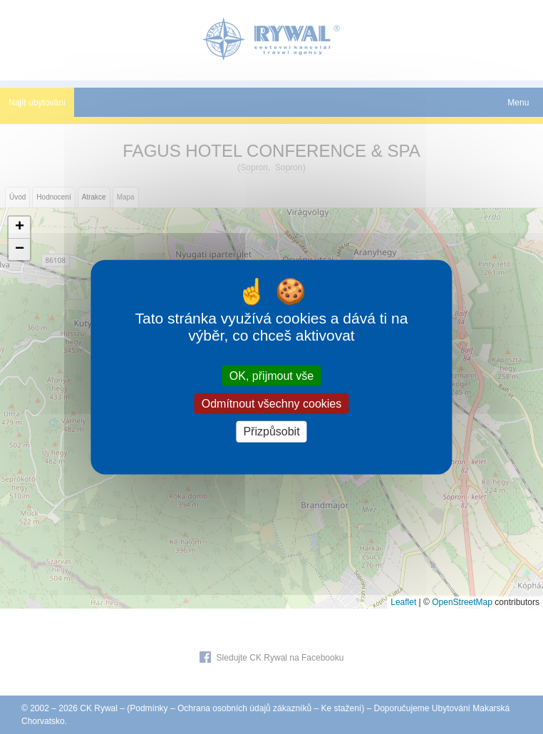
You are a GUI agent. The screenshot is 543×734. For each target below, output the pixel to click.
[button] (19, 228)
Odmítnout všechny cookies (272, 404)
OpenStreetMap (462, 602)
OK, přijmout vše (271, 376)
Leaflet (403, 602)
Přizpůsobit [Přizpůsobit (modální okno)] (271, 431)
